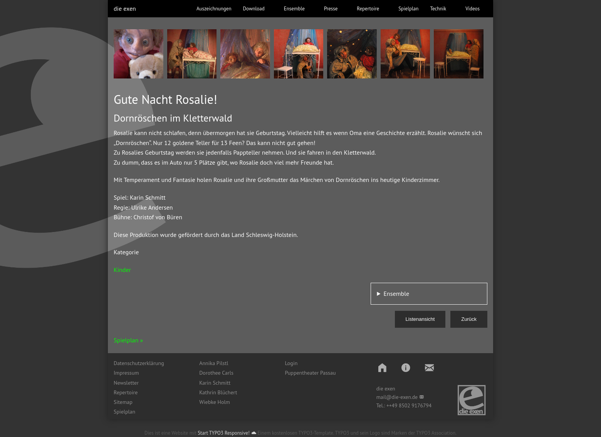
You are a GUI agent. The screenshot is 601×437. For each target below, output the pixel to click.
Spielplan (124, 411)
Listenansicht (420, 319)
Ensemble (396, 293)
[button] (382, 367)
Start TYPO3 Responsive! (224, 433)
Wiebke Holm (214, 402)
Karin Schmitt (214, 382)
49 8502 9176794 (412, 405)
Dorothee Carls (216, 372)
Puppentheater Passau (310, 372)
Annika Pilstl (213, 363)
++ (389, 405)
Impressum (126, 372)
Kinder (122, 270)
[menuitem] (151, 363)
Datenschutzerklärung (139, 363)
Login (291, 363)
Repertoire (126, 392)
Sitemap (123, 402)
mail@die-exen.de (397, 397)
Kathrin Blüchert (218, 392)
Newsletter (126, 382)
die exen (125, 8)
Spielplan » (128, 340)
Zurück (469, 319)
